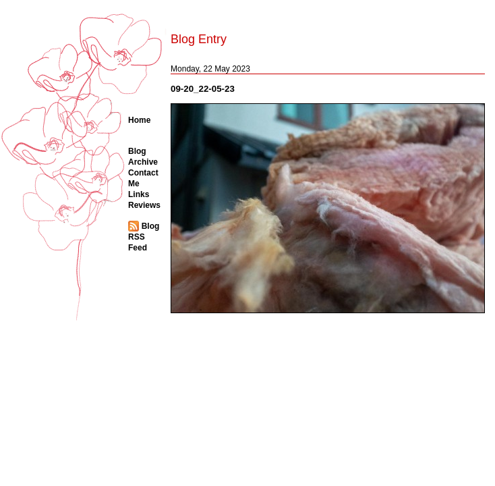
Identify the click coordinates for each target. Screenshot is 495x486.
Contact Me (143, 178)
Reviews (144, 205)
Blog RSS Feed (143, 236)
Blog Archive (143, 156)
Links (138, 194)
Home (139, 120)
